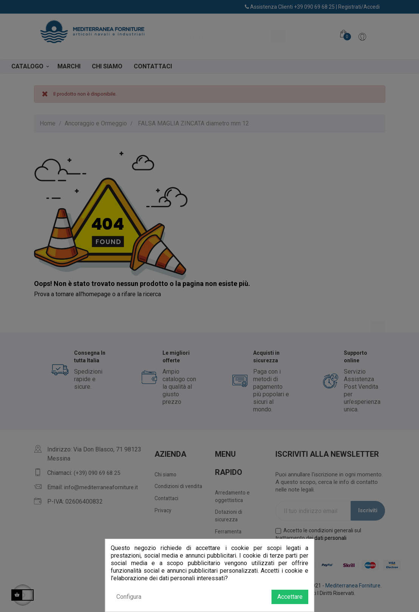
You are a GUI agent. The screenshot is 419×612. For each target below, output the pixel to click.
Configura (128, 596)
